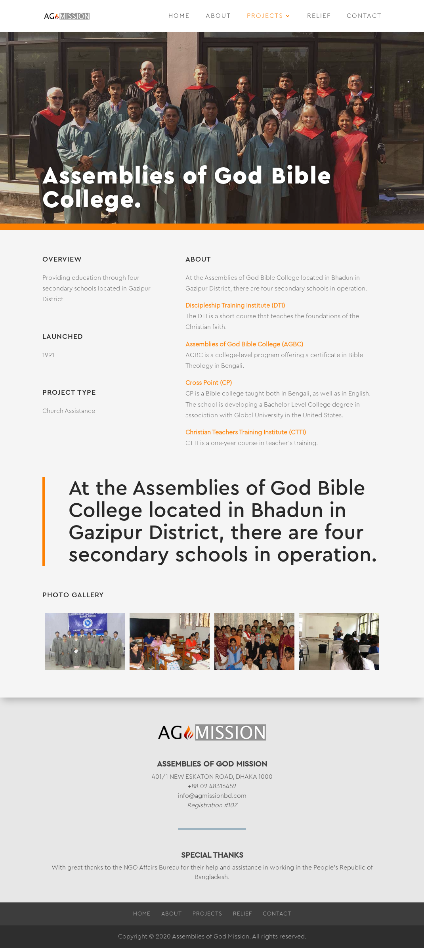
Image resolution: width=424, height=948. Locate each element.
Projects (265, 16)
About (218, 16)
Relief (319, 16)
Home (179, 16)
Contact (364, 16)
